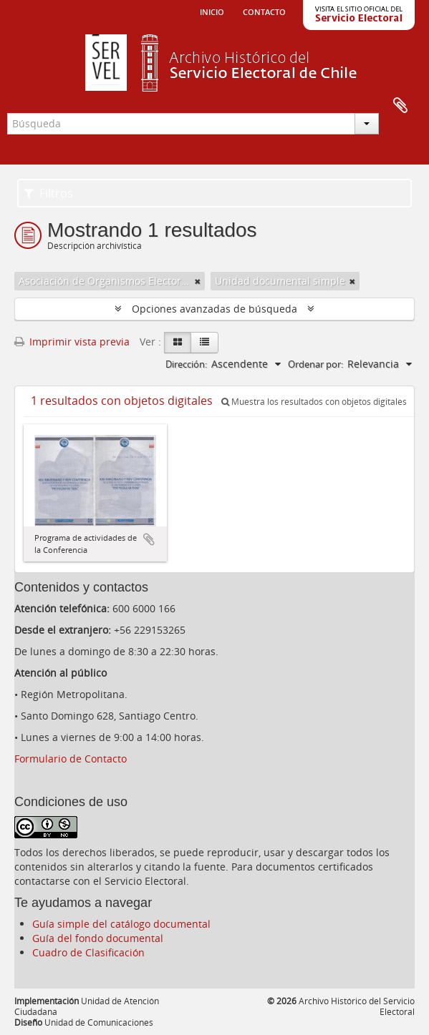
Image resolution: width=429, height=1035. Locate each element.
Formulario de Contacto (70, 758)
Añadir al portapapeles (149, 539)
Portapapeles (400, 106)
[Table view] (204, 342)
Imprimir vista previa (72, 341)
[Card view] (177, 342)
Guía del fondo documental (97, 938)
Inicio (212, 11)
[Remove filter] (198, 281)
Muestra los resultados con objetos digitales (314, 402)
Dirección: (186, 364)
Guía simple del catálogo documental (121, 924)
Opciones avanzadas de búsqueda (214, 308)
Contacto (264, 11)
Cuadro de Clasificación (88, 952)
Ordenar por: (315, 364)
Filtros (48, 193)
